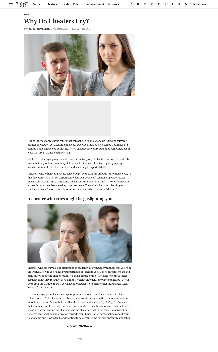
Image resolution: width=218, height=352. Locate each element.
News (36, 4)
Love (26, 14)
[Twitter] (152, 4)
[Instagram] (145, 4)
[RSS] (186, 4)
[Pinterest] (165, 4)
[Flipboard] (158, 4)
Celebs (77, 4)
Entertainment (94, 4)
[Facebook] (131, 4)
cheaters (81, 148)
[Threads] (179, 4)
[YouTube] (138, 4)
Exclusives (50, 4)
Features (113, 4)
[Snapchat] (172, 4)
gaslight (82, 267)
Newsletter (199, 4)
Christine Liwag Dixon (38, 28)
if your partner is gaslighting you (80, 271)
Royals (65, 4)
